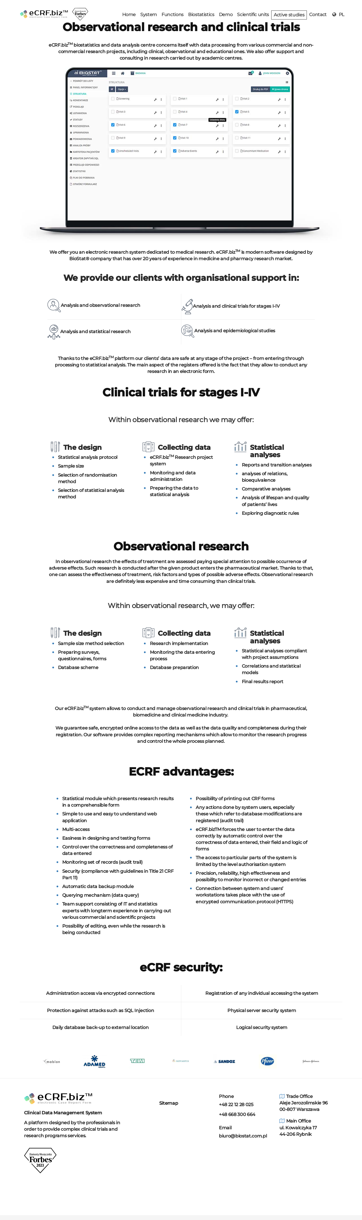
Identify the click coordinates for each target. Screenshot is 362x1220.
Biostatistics (201, 14)
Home (129, 14)
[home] (44, 7)
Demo (226, 14)
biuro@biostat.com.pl (243, 1136)
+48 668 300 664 (237, 1114)
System (148, 14)
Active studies (289, 15)
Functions (172, 14)
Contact (318, 14)
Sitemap (167, 1103)
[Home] (58, 1098)
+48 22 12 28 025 (236, 1104)
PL (337, 14)
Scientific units (253, 14)
